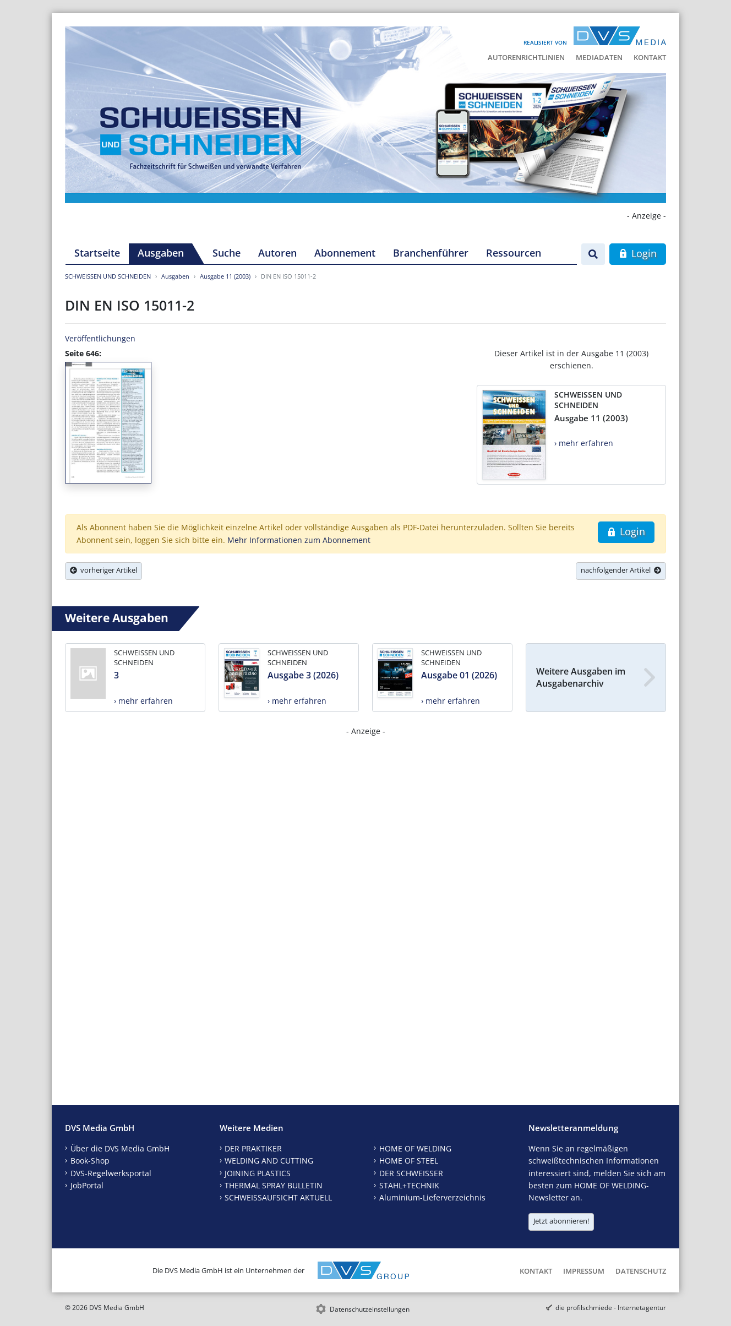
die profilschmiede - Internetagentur (610, 1307)
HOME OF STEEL (408, 1160)
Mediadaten (599, 57)
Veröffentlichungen (100, 338)
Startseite (97, 252)
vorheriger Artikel (103, 570)
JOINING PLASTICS (258, 1173)
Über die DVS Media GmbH (120, 1148)
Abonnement (344, 252)
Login (638, 253)
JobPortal (86, 1185)
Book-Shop (90, 1160)
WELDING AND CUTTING (269, 1160)
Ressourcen (513, 252)
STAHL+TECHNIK (409, 1185)
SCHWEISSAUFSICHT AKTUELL (278, 1197)
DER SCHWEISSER (411, 1173)
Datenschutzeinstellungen (370, 1309)
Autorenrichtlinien (526, 57)
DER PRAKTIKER (253, 1148)
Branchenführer (430, 252)
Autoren (277, 252)
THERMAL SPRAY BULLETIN (274, 1185)
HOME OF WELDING (415, 1148)
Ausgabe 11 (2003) (225, 276)
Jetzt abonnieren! (561, 1221)
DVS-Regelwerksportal (110, 1173)
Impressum (583, 1271)
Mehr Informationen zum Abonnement (298, 540)
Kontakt (650, 57)
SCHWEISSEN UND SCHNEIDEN (108, 276)
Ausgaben (161, 252)
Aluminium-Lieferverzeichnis (432, 1197)
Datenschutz (640, 1271)
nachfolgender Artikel (621, 570)
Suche (226, 252)
